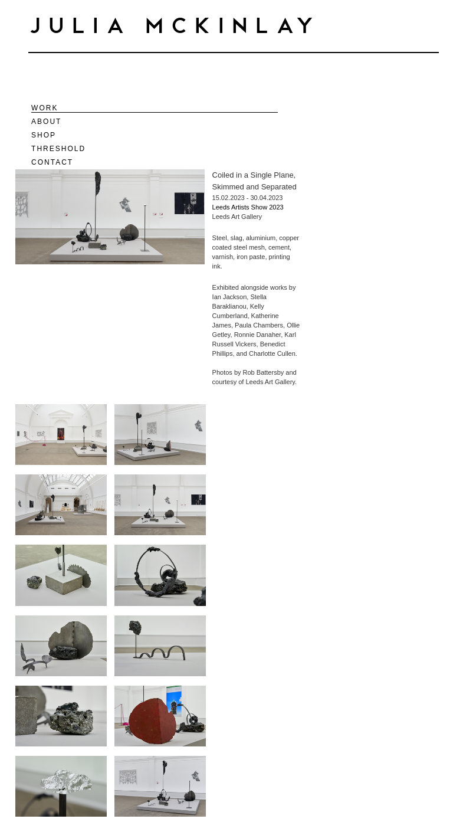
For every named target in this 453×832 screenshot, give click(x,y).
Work (44, 108)
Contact (52, 162)
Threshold (58, 149)
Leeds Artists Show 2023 (248, 207)
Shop (43, 135)
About (46, 121)
